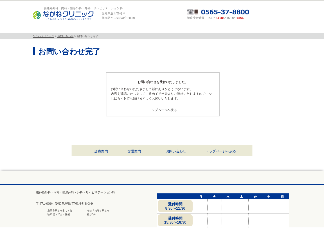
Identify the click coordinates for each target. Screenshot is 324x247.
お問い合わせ (176, 151)
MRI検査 (143, 29)
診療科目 (106, 29)
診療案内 (180, 29)
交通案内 (134, 151)
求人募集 (252, 29)
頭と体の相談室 (217, 29)
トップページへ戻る (162, 110)
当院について (69, 29)
